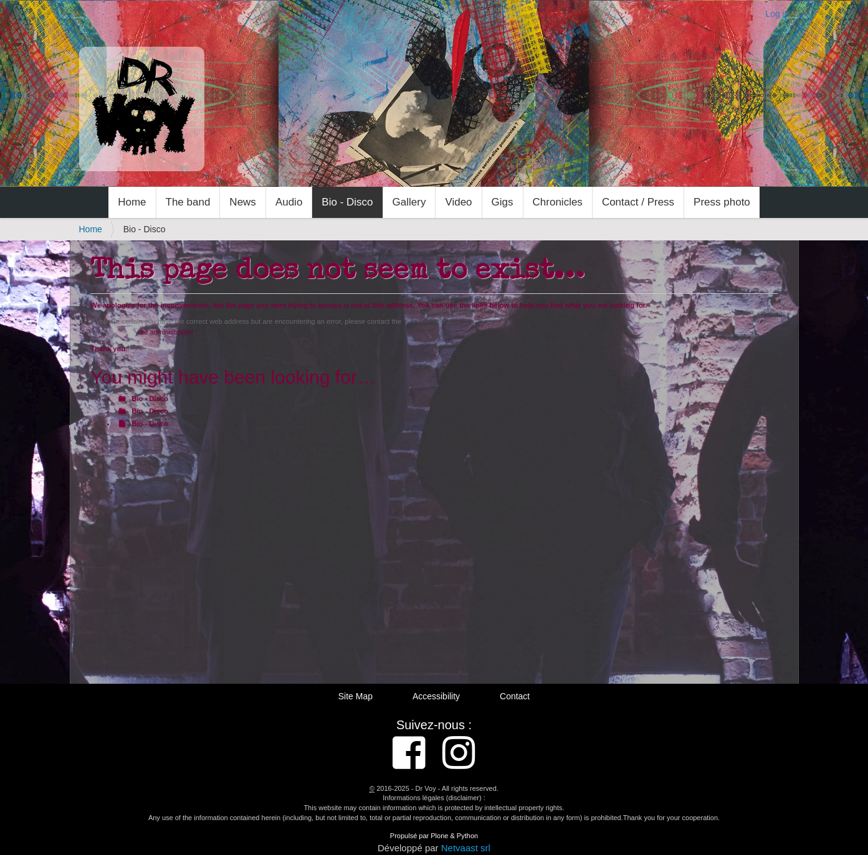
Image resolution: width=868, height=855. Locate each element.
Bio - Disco (347, 202)
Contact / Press (638, 202)
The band (188, 202)
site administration (165, 332)
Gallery (409, 202)
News (242, 202)
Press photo (722, 202)
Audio (288, 202)
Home (132, 202)
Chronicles (558, 202)
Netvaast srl (465, 848)
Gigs (502, 202)
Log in (777, 14)
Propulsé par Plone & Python (434, 835)
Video (458, 202)
